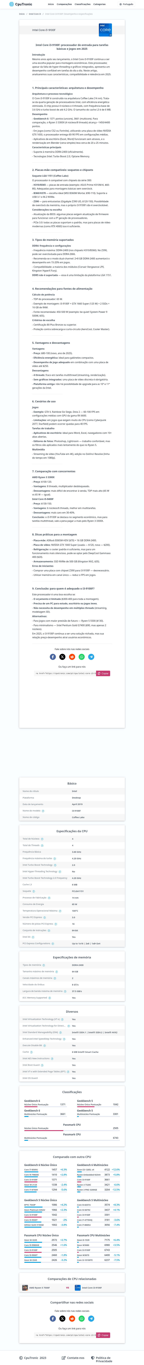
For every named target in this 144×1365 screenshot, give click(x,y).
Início (51, 4)
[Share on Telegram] (91, 657)
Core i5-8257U (84, 1204)
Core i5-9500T (31, 1220)
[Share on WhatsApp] (82, 657)
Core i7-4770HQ (84, 1220)
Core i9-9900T (31, 1255)
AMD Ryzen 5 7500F (39, 1287)
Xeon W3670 (83, 1255)
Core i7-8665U (84, 1225)
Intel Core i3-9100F (92, 1287)
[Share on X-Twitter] (62, 657)
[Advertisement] (72, 706)
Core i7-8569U (31, 1169)
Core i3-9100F (30, 1179)
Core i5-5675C (84, 1210)
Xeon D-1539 (83, 1240)
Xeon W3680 (83, 1245)
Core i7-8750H (31, 1189)
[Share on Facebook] (53, 657)
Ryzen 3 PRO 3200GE (87, 1189)
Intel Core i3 (35, 14)
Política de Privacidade (104, 1359)
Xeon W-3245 (30, 1240)
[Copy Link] (103, 673)
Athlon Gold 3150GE (34, 1225)
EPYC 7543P (30, 1204)
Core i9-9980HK (31, 1245)
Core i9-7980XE (31, 1174)
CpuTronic (20, 4)
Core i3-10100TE (85, 1260)
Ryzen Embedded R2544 (89, 1174)
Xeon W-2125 (30, 1184)
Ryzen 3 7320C (84, 1184)
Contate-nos (75, 1358)
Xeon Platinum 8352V (34, 1210)
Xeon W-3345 (30, 1260)
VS (67, 1287)
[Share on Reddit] (72, 657)
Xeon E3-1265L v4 (85, 1169)
